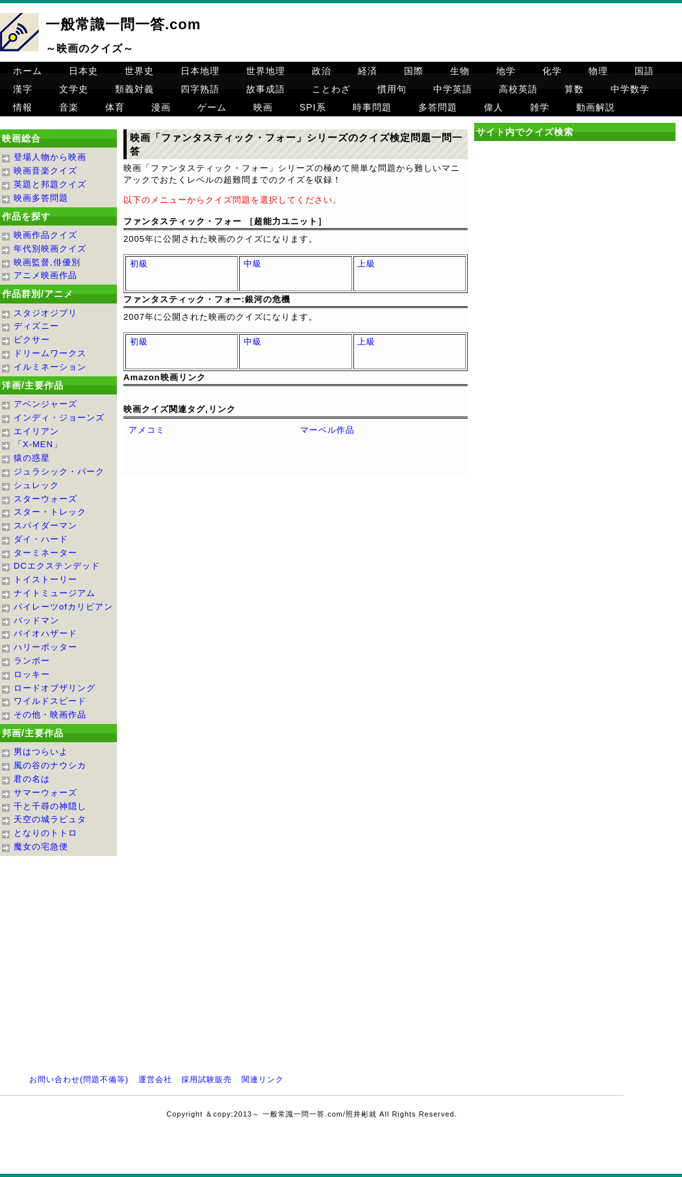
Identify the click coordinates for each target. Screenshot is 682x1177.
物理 (598, 71)
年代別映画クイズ (50, 248)
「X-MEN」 (38, 444)
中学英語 (452, 89)
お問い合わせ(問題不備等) (79, 1079)
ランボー (32, 661)
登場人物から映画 (50, 157)
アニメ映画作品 (45, 275)
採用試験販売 (206, 1079)
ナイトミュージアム (54, 593)
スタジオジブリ (45, 313)
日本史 (83, 71)
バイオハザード (45, 633)
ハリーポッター (45, 647)
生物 (460, 71)
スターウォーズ (45, 499)
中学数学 (630, 89)
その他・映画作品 (50, 714)
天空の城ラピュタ (50, 819)
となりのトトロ (45, 833)
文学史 (73, 89)
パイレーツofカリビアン (63, 607)
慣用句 (392, 89)
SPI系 (312, 107)
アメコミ (147, 430)
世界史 (139, 71)
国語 (644, 71)
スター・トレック (50, 512)
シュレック (36, 485)
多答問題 (437, 107)
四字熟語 (200, 89)
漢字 (22, 89)
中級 (253, 263)
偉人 (493, 107)
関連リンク (263, 1079)
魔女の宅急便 (41, 846)
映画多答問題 (41, 198)
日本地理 (200, 71)
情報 (22, 107)
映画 (263, 107)
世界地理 (265, 71)
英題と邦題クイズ (50, 184)
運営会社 (155, 1079)
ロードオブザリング (54, 688)
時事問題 (372, 107)
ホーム (27, 71)
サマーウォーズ (45, 792)
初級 (139, 263)
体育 (115, 107)
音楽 (69, 107)
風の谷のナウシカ (50, 765)
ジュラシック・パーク (59, 471)
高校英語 (518, 89)
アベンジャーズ (45, 404)
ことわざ (331, 89)
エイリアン (36, 431)
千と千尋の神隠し (50, 806)
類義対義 (134, 89)
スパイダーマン (45, 525)
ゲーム (212, 107)
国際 (413, 71)
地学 (506, 71)
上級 (366, 263)
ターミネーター (45, 553)
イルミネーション (50, 367)
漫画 (161, 107)
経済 (367, 71)
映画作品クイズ (45, 235)
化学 (552, 71)
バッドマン (36, 620)
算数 (574, 89)
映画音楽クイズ (45, 170)
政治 (321, 71)
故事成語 (265, 89)
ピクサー (32, 339)
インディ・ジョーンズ (59, 417)
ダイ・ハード (41, 539)
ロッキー (32, 674)
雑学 (539, 107)
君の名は (32, 779)
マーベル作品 (327, 430)
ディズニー (36, 326)
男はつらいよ (41, 752)
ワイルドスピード (50, 701)
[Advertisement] (575, 256)
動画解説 (595, 107)
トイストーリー (45, 579)
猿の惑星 (32, 458)
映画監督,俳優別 (47, 262)
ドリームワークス (50, 353)
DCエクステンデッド (57, 566)
